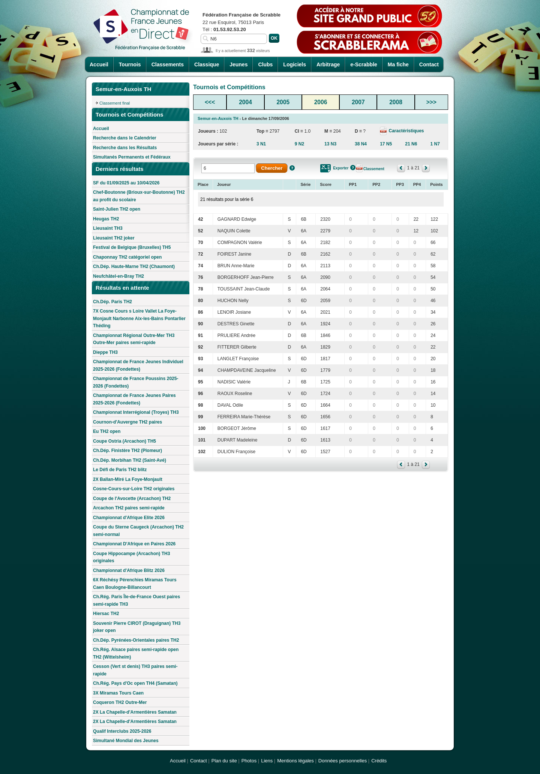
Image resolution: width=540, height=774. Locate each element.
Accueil (99, 64)
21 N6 (411, 144)
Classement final (114, 103)
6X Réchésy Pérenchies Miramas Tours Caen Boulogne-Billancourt (135, 583)
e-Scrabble (363, 64)
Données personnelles (342, 761)
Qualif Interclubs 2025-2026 (122, 731)
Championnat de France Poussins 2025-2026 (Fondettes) (135, 382)
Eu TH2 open (106, 431)
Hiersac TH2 (106, 613)
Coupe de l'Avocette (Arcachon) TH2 (132, 498)
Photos (249, 761)
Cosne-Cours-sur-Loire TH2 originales (133, 488)
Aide (292, 168)
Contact (429, 64)
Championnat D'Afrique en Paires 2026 (134, 543)
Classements (168, 64)
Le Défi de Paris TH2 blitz (120, 469)
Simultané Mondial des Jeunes (126, 740)
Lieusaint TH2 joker (114, 238)
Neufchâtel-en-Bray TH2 (118, 276)
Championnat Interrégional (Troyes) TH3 (136, 412)
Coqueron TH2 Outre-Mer (120, 702)
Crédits (379, 761)
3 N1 (261, 144)
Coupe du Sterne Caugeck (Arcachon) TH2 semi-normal (138, 530)
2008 (395, 102)
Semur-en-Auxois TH (218, 118)
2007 (358, 102)
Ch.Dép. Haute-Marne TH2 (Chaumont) (134, 266)
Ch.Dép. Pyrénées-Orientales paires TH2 (136, 640)
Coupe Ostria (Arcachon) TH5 (124, 441)
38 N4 (361, 144)
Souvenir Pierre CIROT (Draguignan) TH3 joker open (136, 627)
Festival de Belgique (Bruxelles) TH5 (132, 247)
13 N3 (330, 144)
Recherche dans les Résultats (125, 147)
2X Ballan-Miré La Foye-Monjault (127, 479)
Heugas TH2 (106, 219)
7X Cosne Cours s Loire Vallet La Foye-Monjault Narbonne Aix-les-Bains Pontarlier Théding (139, 318)
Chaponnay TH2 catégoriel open (127, 257)
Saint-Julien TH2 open (116, 209)
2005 (283, 102)
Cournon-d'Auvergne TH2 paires (127, 422)
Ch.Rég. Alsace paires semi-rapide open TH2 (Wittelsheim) (135, 653)
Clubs (265, 64)
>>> (431, 102)
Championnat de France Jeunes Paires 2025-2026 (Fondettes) (134, 399)
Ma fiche (398, 64)
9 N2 (299, 144)
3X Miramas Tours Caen (118, 693)
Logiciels (294, 64)
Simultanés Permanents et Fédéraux (132, 157)
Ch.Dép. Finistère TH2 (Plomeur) (127, 450)
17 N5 (386, 144)
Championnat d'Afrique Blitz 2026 (129, 570)
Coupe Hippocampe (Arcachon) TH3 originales (131, 557)
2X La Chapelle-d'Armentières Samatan (135, 712)
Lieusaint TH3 (108, 228)
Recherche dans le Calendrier (124, 138)
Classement (373, 169)
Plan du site (224, 761)
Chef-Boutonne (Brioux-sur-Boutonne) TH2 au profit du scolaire (139, 196)
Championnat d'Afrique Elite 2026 (129, 517)
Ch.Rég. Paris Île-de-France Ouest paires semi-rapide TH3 (136, 600)
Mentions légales (295, 761)
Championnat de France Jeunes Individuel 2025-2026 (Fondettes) (138, 365)
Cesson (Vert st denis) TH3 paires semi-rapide (135, 670)
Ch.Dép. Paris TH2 (112, 301)
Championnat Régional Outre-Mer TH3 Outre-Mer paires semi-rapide (133, 339)
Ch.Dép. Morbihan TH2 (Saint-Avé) (129, 460)
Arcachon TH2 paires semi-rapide (129, 508)
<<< (210, 102)
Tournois (130, 64)
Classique (206, 64)
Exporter (340, 168)
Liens (267, 761)
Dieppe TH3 (105, 352)
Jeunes (239, 64)
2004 (245, 102)
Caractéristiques (405, 130)
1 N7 (435, 144)
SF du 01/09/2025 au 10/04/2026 (126, 183)
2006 (320, 102)
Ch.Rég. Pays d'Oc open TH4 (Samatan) (135, 683)
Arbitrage (328, 64)
